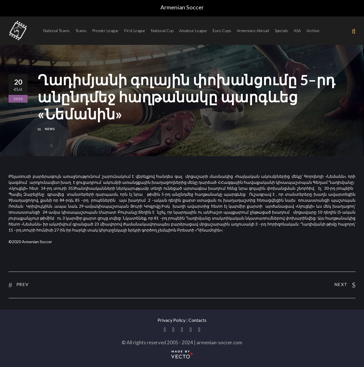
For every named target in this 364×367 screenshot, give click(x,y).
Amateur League (193, 30)
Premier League (105, 30)
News (50, 129)
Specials (281, 30)
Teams (80, 30)
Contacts (197, 320)
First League (134, 30)
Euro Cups (222, 30)
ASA (297, 30)
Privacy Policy (171, 320)
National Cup (162, 30)
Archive (313, 30)
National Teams (56, 30)
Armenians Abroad (253, 30)
